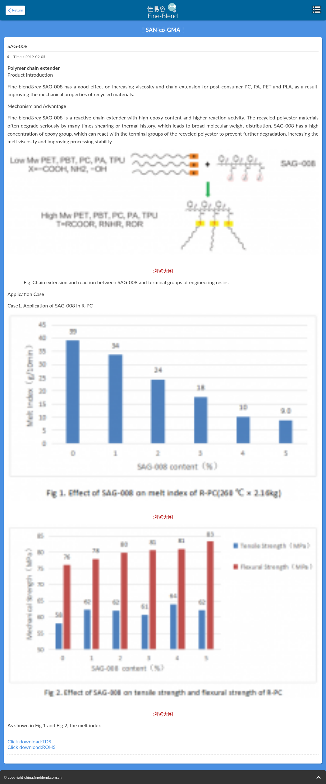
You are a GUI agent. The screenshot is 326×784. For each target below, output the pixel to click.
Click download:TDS (29, 741)
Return (17, 10)
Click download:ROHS (31, 747)
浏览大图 (163, 271)
